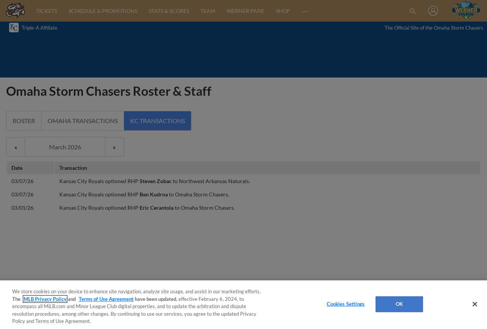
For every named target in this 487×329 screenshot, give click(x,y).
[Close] (474, 304)
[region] (243, 304)
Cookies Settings (346, 304)
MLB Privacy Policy (45, 299)
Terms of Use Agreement (106, 299)
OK (399, 304)
